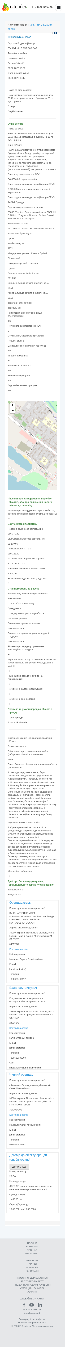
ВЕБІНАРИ (32, 1260)
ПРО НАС (32, 1250)
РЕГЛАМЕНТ (32, 1253)
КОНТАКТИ (32, 1246)
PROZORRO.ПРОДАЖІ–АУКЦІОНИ (32, 1284)
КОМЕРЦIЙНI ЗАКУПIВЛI (32, 1288)
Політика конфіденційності (32, 1322)
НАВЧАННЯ (32, 1291)
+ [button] (12, 405)
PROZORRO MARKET (32, 1281)
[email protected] (17, 969)
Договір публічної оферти (32, 1319)
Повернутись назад (19, 37)
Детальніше (19, 1166)
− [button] (12, 410)
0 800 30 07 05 (43, 6)
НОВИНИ (32, 1243)
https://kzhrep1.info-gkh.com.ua (25, 1067)
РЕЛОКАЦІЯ (32, 1271)
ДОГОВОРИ (32, 1267)
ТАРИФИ (32, 1264)
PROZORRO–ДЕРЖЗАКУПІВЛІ (32, 1278)
